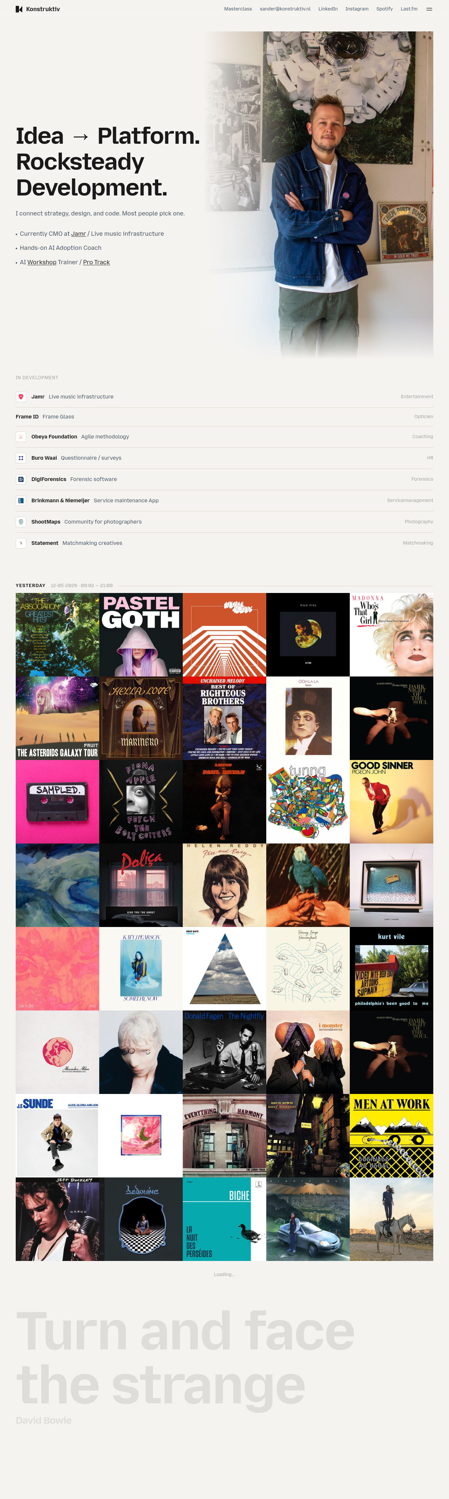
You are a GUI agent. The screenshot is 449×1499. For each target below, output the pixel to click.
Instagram (357, 9)
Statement (44, 543)
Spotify (385, 9)
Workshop (42, 262)
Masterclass (238, 9)
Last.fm (409, 9)
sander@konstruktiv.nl (285, 9)
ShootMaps (46, 522)
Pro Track (96, 262)
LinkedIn (328, 9)
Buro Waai (44, 458)
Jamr (78, 233)
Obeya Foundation (54, 437)
